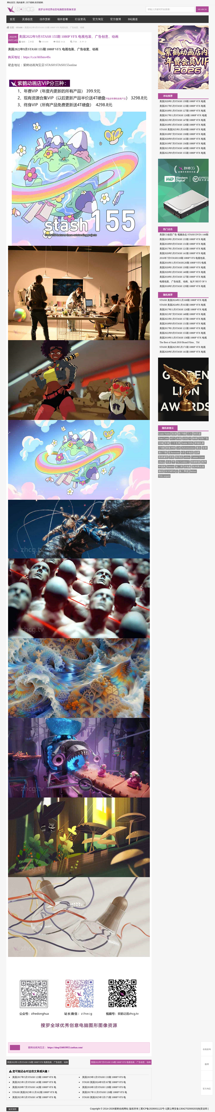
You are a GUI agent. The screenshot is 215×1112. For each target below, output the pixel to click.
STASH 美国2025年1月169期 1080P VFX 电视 (183, 129)
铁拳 (195, 438)
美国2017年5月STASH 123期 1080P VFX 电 (34, 1077)
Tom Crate (163, 438)
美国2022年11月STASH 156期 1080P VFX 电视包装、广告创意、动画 (37, 1062)
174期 (161, 448)
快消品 (179, 457)
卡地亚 (189, 452)
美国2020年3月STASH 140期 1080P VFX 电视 (183, 272)
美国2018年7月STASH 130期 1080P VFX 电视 (183, 134)
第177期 (163, 452)
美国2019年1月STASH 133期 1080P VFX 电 (104, 1077)
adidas (187, 457)
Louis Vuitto (164, 434)
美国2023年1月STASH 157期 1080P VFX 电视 (183, 319)
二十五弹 (175, 443)
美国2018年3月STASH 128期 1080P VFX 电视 (183, 125)
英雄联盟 (195, 462)
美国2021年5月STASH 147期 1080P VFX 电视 (183, 120)
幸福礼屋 (199, 443)
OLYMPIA (170, 471)
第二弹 (179, 466)
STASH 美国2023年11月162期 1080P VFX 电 (34, 1092)
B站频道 (133, 19)
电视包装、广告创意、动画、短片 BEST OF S (183, 281)
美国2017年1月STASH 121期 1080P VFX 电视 (183, 248)
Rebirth (170, 466)
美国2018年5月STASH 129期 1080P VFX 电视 (183, 286)
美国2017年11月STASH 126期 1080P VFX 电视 (183, 115)
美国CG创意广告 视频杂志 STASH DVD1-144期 (184, 234)
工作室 (31, 42)
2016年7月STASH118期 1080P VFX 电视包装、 (183, 258)
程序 (204, 462)
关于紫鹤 (30, 2)
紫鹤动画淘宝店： (53, 1047)
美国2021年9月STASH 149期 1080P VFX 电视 (183, 148)
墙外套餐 (62, 19)
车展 (167, 443)
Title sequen (164, 476)
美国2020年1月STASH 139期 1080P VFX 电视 (183, 101)
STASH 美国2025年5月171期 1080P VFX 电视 (183, 347)
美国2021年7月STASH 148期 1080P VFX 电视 (183, 314)
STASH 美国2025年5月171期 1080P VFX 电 (104, 1097)
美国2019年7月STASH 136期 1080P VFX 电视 (183, 143)
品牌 (197, 452)
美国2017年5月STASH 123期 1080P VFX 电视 (183, 106)
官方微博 (115, 19)
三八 (189, 434)
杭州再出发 (198, 466)
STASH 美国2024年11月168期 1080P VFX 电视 (183, 300)
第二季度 (183, 471)
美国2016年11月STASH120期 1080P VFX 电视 (183, 263)
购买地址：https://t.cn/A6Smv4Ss (29, 57)
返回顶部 (12, 1109)
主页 (12, 27)
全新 (204, 448)
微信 (161, 471)
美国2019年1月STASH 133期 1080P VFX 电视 (183, 239)
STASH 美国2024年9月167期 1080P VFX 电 (104, 1082)
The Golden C (182, 462)
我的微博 (20, 2)
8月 (183, 452)
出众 (168, 462)
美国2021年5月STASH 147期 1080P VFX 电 (34, 1097)
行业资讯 (80, 19)
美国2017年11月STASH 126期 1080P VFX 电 (104, 1092)
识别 (185, 438)
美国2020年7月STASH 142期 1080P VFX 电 (34, 1087)
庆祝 (171, 457)
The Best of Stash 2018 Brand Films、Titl (180, 342)
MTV (172, 438)
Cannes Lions (197, 457)
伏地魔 (187, 466)
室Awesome (174, 452)
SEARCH (202, 9)
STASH (19, 27)
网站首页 (11, 2)
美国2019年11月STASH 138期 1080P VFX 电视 (183, 337)
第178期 (182, 434)
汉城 (161, 443)
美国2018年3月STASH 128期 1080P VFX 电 (104, 1087)
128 (178, 448)
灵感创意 (27, 19)
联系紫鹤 (39, 2)
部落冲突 (170, 448)
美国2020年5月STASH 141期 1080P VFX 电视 (183, 253)
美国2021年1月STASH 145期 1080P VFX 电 (34, 1082)
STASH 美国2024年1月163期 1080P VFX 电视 (183, 305)
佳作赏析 (45, 19)
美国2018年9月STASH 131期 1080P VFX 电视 (183, 244)
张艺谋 (197, 434)
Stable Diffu (187, 443)
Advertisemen (188, 448)
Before (193, 471)
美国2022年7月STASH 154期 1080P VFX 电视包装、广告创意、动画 (121, 1062)
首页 (12, 19)
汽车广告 (203, 438)
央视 (179, 438)
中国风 (162, 466)
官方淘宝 (98, 19)
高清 (174, 434)
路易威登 (163, 457)
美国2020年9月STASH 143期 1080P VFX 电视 (183, 139)
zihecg (162, 462)
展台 (198, 448)
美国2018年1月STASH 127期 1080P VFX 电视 (183, 110)
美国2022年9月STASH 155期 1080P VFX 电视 (183, 153)
